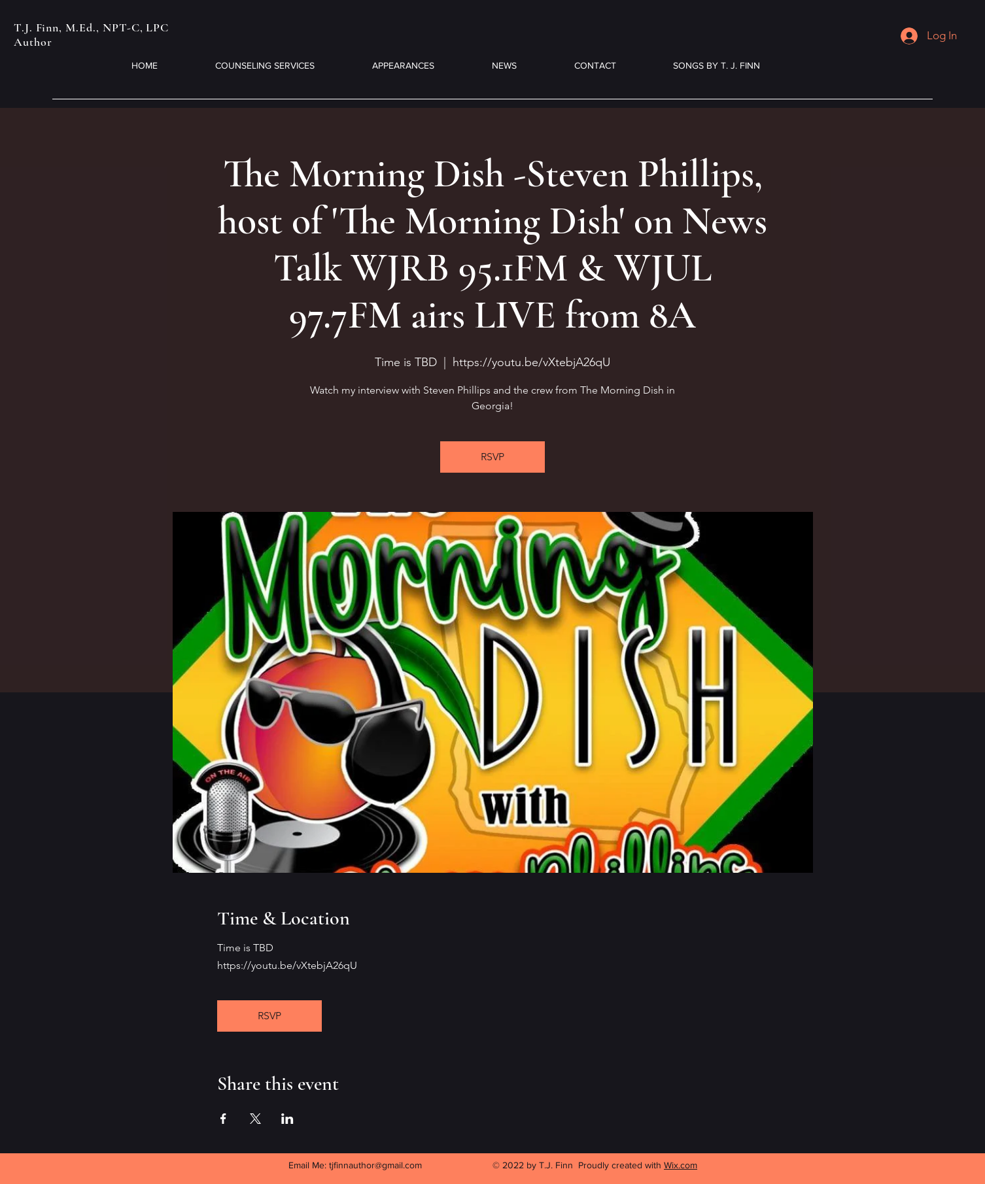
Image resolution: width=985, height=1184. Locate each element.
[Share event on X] (255, 1118)
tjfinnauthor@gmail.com (375, 1165)
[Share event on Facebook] (223, 1118)
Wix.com (680, 1165)
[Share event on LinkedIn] (287, 1118)
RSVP (492, 456)
